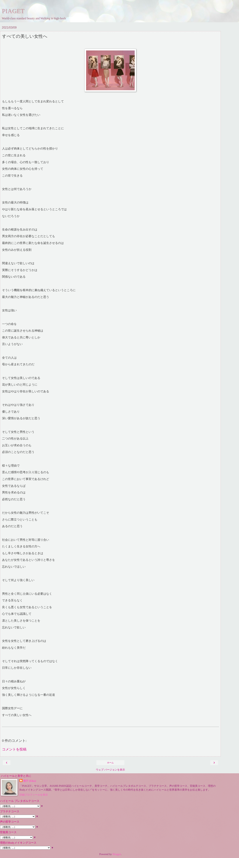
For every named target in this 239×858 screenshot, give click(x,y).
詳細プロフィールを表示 (34, 794)
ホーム (110, 762)
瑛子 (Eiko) (29, 780)
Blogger (116, 854)
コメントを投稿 (14, 749)
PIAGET (13, 10)
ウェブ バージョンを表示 (110, 769)
